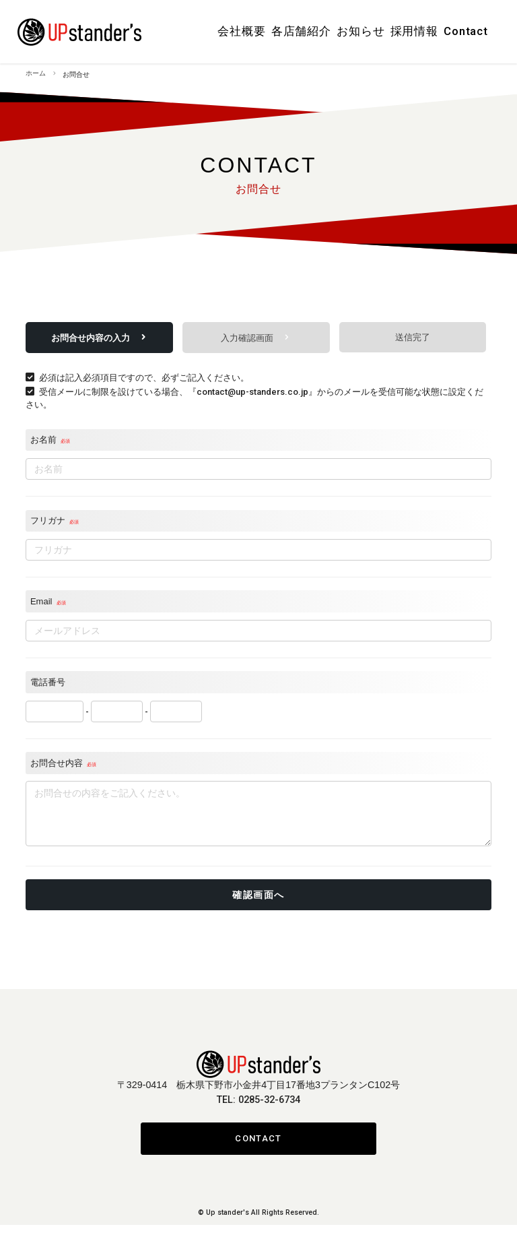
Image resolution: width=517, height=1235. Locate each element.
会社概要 (250, 29)
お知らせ (363, 29)
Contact (465, 29)
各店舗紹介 (307, 29)
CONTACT (258, 1148)
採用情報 (415, 29)
